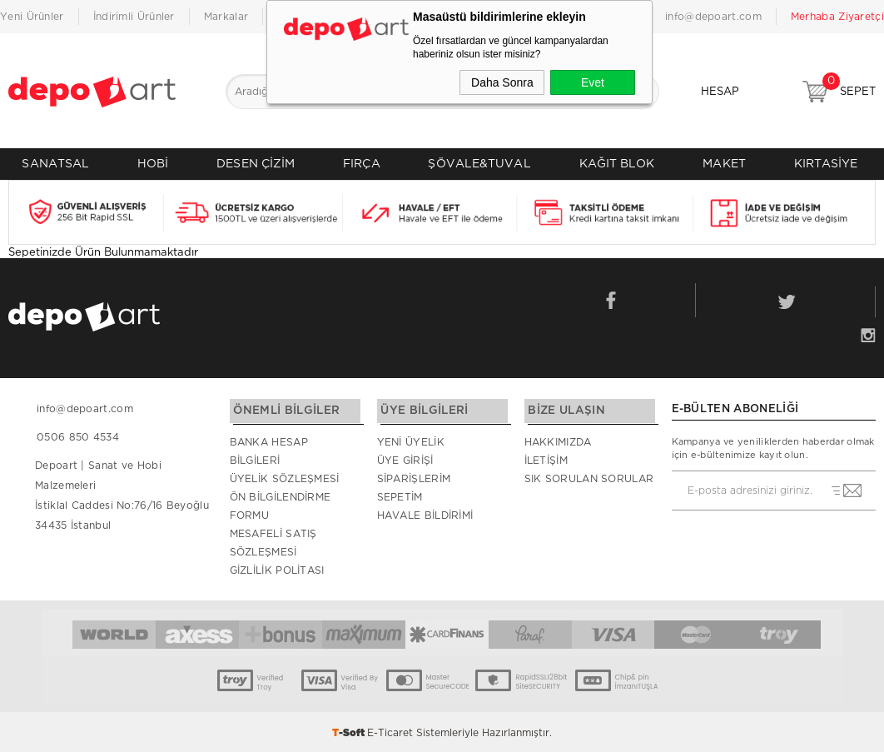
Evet (592, 82)
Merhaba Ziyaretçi (837, 16)
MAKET (724, 164)
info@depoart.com (713, 16)
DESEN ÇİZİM (255, 164)
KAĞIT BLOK (617, 164)
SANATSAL (55, 164)
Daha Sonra (502, 82)
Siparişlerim (414, 477)
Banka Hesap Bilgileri (269, 450)
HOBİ (152, 164)
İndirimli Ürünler (134, 16)
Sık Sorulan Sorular (589, 477)
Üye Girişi (405, 459)
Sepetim (400, 495)
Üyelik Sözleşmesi (285, 477)
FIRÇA (361, 164)
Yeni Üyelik (410, 440)
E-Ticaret (390, 731)
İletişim (546, 459)
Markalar (226, 16)
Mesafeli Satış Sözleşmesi (273, 541)
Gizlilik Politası (277, 569)
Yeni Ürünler (32, 16)
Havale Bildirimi (425, 514)
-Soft (349, 731)
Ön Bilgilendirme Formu (280, 505)
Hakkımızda (558, 440)
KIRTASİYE (826, 164)
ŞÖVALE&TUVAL (479, 164)
